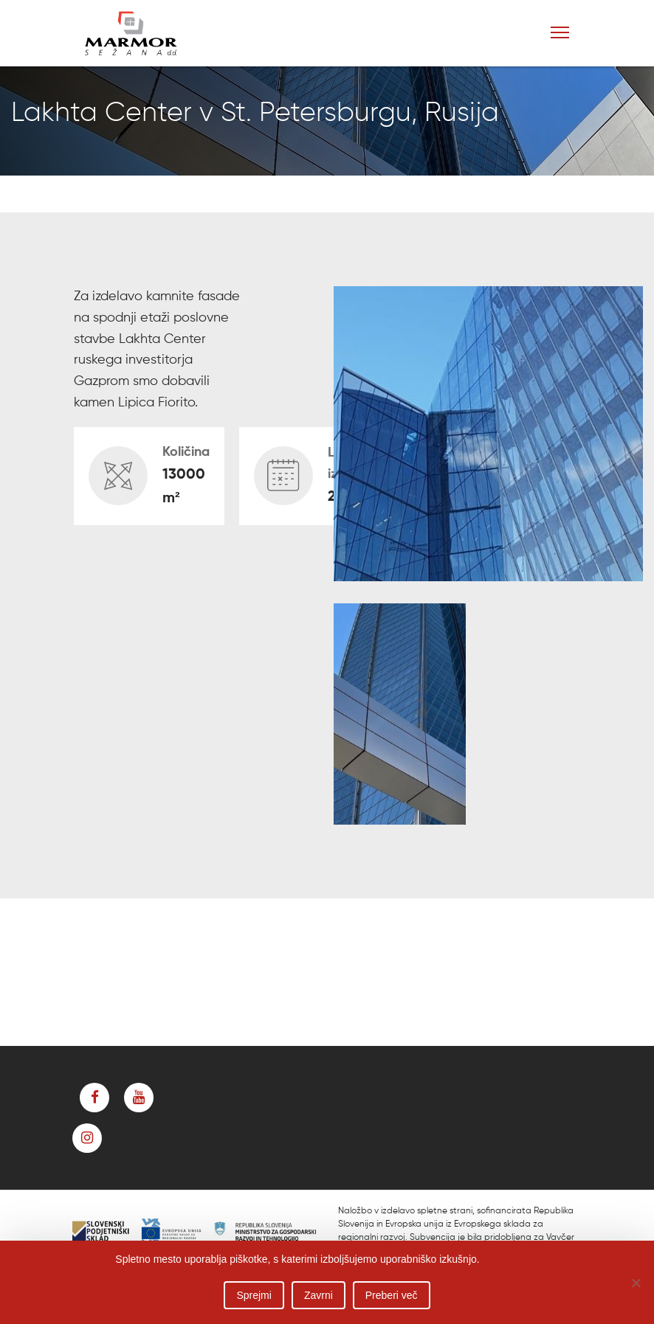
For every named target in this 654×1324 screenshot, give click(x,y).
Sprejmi (253, 1295)
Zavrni (318, 1295)
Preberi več (391, 1295)
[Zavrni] (635, 1282)
